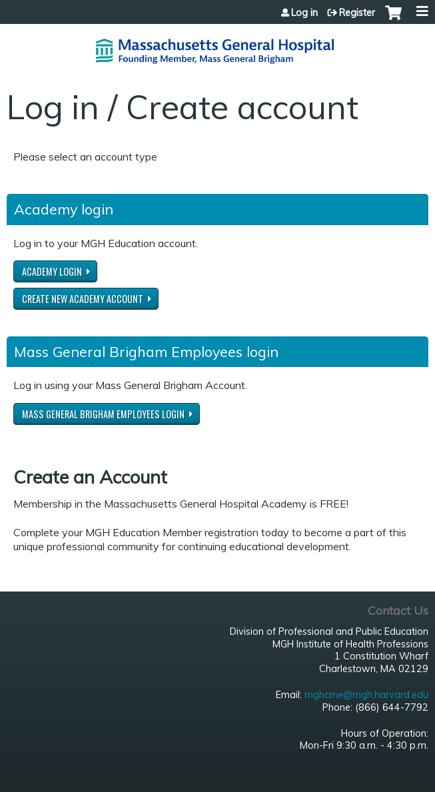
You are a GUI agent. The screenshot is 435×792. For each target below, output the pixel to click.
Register (357, 12)
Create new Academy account (82, 299)
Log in (304, 12)
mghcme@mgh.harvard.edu (366, 695)
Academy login (52, 271)
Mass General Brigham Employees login (103, 414)
